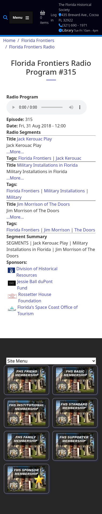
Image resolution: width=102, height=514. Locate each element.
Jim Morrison (57, 230)
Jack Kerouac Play (34, 139)
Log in (54, 17)
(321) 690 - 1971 (73, 25)
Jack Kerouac (68, 158)
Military (13, 197)
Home (9, 40)
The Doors (84, 230)
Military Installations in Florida (47, 165)
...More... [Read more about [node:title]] (15, 152)
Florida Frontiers (37, 40)
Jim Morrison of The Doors (43, 204)
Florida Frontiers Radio (32, 47)
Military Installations (64, 191)
